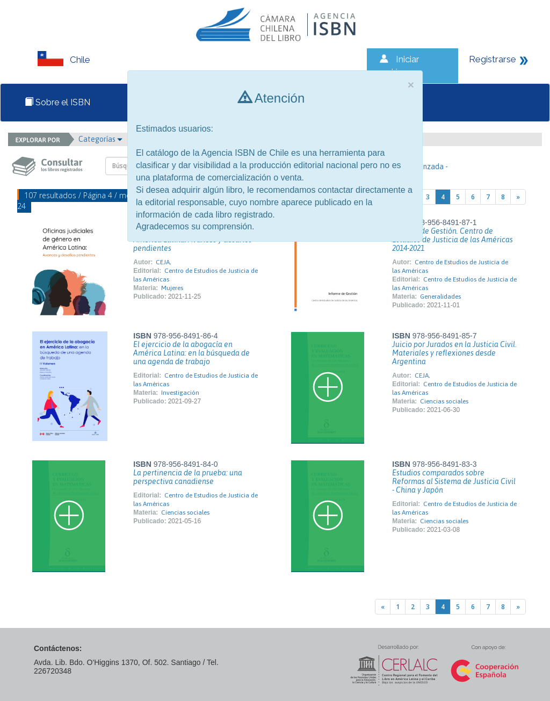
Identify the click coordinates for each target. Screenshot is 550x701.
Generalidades (440, 296)
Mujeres (172, 288)
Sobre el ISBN (57, 102)
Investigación (180, 392)
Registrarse (492, 59)
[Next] (518, 197)
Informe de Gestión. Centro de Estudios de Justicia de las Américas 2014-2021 (452, 239)
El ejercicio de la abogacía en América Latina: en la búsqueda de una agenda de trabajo (191, 353)
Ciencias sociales (444, 401)
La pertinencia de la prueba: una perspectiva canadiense (187, 477)
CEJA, (163, 262)
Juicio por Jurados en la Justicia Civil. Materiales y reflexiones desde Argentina (454, 353)
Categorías (100, 139)
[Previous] (382, 607)
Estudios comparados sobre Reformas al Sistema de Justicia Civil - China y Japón (454, 481)
